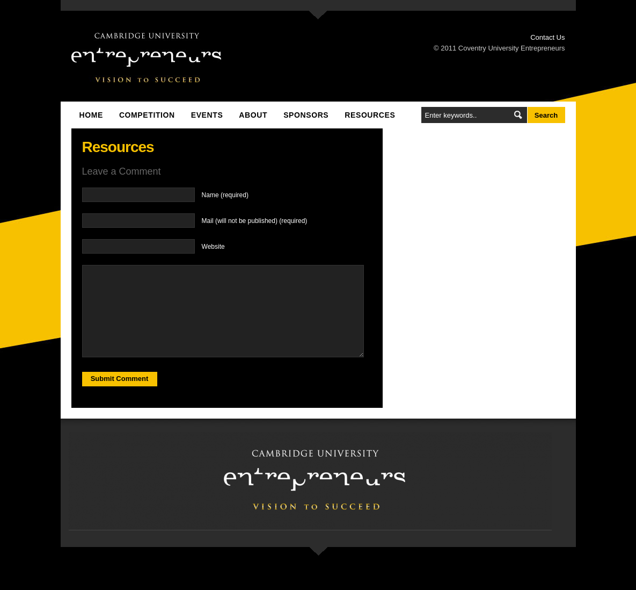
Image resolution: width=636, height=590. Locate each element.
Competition (147, 115)
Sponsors (305, 115)
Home (91, 115)
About (253, 115)
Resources (370, 115)
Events (207, 115)
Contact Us (547, 37)
